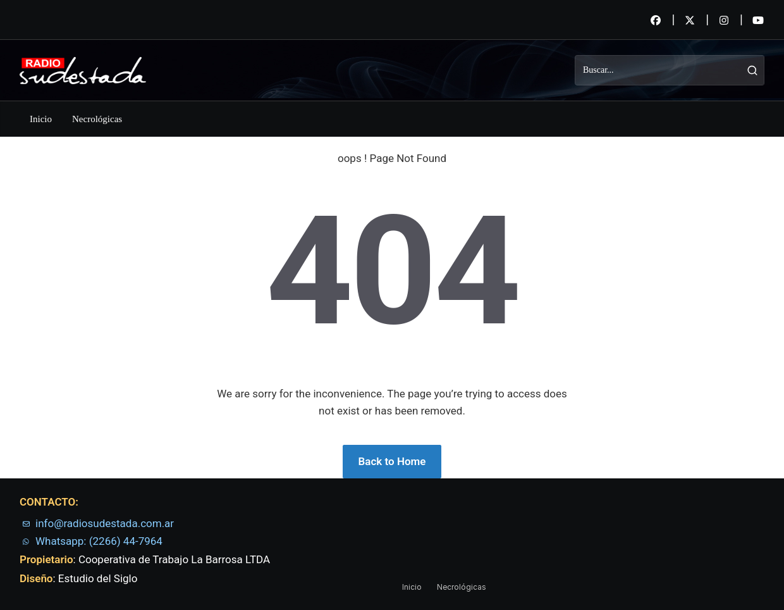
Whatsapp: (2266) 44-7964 (98, 541)
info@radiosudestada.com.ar (104, 523)
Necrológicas (97, 119)
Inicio (41, 119)
